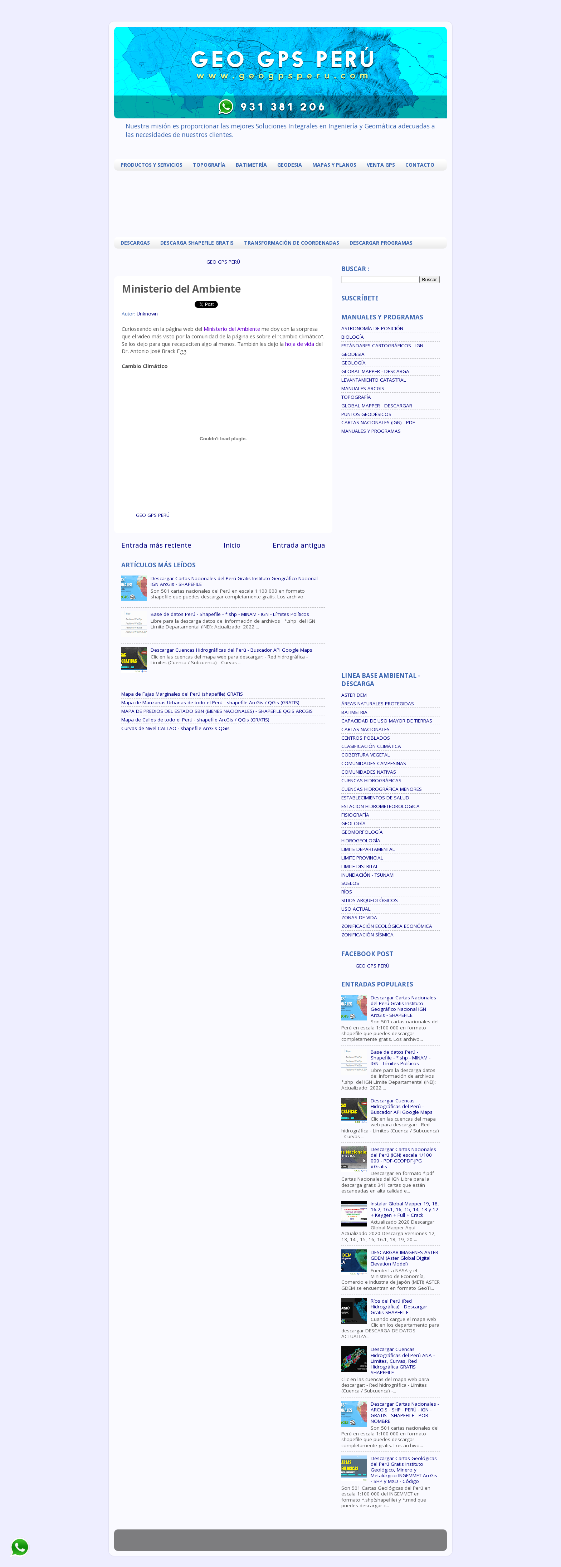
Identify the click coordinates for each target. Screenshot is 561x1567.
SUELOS (350, 883)
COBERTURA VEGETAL (365, 754)
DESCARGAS (135, 242)
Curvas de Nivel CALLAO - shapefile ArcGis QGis (175, 728)
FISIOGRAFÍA (355, 815)
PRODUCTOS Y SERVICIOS (151, 164)
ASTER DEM (354, 695)
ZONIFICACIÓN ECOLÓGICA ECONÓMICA (386, 926)
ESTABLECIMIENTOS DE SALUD (375, 797)
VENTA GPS (381, 164)
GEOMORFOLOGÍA (362, 832)
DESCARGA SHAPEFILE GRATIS (197, 242)
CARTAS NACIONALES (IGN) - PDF (378, 422)
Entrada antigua (299, 545)
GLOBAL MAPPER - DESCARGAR (376, 405)
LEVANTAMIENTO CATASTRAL (373, 380)
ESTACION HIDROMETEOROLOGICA (380, 806)
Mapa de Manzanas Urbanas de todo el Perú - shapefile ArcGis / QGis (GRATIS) (210, 702)
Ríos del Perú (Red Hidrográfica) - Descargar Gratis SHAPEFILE (399, 1307)
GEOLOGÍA (353, 362)
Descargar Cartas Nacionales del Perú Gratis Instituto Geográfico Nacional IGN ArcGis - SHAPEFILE (234, 581)
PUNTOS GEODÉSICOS (366, 414)
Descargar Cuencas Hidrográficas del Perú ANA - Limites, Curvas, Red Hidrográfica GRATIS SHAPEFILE (403, 1361)
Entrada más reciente (156, 545)
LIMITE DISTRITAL (360, 866)
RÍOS (346, 891)
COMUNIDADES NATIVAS (368, 772)
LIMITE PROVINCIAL (362, 857)
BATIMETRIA (354, 712)
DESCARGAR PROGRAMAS (381, 242)
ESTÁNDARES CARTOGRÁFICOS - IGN (382, 345)
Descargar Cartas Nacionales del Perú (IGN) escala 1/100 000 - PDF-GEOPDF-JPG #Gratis (403, 1158)
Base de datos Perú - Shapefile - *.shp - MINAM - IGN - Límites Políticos (230, 614)
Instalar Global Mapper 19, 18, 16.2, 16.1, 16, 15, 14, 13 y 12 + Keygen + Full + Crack (405, 1209)
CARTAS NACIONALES (365, 729)
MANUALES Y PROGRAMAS (371, 431)
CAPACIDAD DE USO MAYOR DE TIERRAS (386, 721)
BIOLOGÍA (352, 337)
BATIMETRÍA (251, 164)
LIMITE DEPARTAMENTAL (368, 849)
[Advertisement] (282, 202)
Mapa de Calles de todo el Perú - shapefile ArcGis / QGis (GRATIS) (195, 719)
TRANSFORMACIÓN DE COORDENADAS (291, 242)
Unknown (147, 313)
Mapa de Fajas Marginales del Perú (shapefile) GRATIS (182, 694)
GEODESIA (289, 164)
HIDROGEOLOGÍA (360, 840)
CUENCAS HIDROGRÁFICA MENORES (381, 789)
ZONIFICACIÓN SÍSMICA (367, 934)
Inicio (232, 545)
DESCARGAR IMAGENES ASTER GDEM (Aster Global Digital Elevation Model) (404, 1258)
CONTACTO (419, 164)
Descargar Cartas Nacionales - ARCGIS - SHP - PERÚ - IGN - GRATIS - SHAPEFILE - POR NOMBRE (405, 1413)
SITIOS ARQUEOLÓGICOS (369, 900)
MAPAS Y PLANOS (334, 164)
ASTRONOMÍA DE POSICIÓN (372, 328)
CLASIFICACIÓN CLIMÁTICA (371, 746)
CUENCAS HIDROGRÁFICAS (371, 780)
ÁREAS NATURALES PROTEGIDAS (377, 703)
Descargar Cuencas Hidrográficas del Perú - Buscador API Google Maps (231, 650)
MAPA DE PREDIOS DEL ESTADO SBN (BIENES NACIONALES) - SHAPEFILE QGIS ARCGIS (217, 711)
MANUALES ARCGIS (362, 388)
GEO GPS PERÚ (223, 262)
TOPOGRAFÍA (209, 164)
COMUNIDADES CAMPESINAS (373, 763)
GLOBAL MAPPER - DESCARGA (375, 371)
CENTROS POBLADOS (365, 738)
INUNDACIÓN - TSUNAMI (368, 875)
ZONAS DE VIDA (359, 917)
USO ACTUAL (356, 909)
